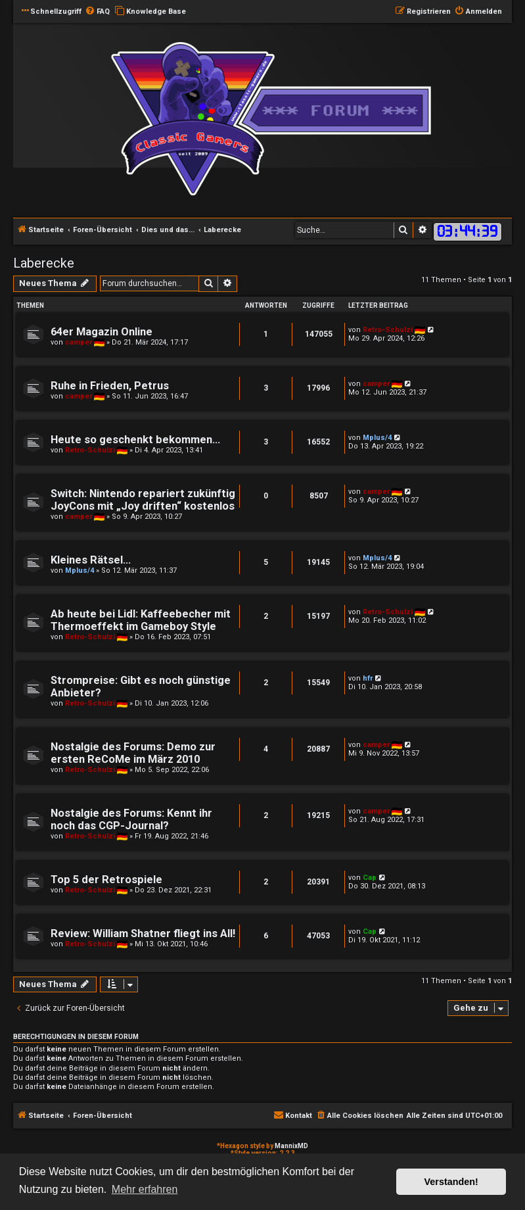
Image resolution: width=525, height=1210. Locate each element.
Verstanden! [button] (451, 1181)
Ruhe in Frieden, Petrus (110, 385)
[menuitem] (97, 12)
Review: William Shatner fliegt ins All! (143, 933)
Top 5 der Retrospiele (106, 879)
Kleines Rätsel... (91, 560)
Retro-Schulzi (388, 330)
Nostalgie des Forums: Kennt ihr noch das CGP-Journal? (131, 819)
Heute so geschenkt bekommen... (135, 439)
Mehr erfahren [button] (145, 1189)
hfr (368, 678)
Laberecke (43, 263)
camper (78, 342)
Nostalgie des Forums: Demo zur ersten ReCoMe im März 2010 (133, 752)
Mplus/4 (377, 437)
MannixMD (291, 1146)
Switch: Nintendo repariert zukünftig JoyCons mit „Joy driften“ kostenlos (143, 499)
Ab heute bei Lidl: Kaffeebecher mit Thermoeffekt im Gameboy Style (141, 620)
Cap (370, 877)
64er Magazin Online (101, 332)
